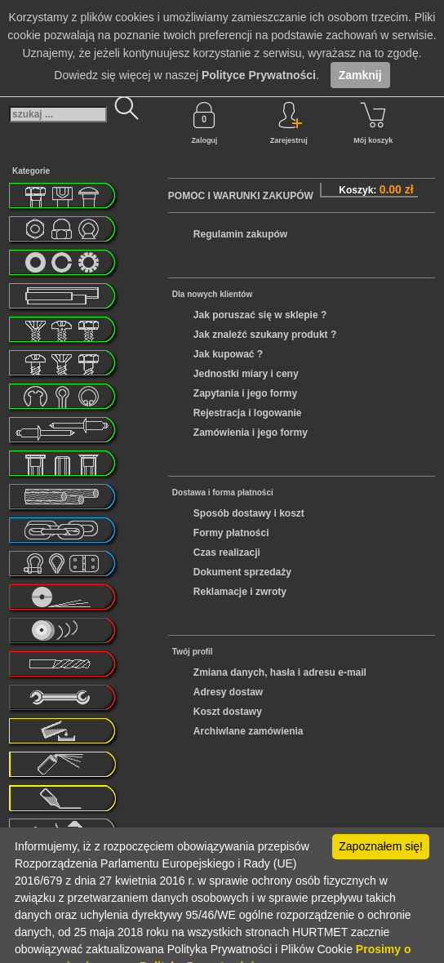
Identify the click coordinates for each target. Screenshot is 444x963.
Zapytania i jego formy (245, 393)
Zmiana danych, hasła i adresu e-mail (279, 672)
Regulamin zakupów (240, 234)
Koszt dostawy (227, 711)
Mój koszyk (373, 123)
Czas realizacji (226, 552)
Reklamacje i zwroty (239, 591)
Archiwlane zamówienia (248, 731)
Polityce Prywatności (259, 75)
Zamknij (360, 75)
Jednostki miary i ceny (246, 373)
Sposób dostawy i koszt (248, 513)
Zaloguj (204, 123)
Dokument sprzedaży (242, 572)
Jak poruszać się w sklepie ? (259, 315)
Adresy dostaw (228, 692)
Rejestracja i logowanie (247, 413)
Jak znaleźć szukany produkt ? (264, 334)
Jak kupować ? (228, 354)
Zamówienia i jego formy (250, 432)
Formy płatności (231, 533)
